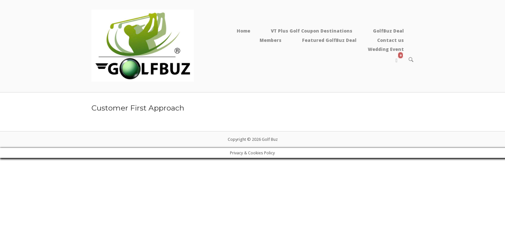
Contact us (390, 40)
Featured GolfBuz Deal (329, 40)
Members (270, 40)
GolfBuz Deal (388, 31)
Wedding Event (386, 49)
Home (243, 31)
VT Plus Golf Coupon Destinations (311, 31)
